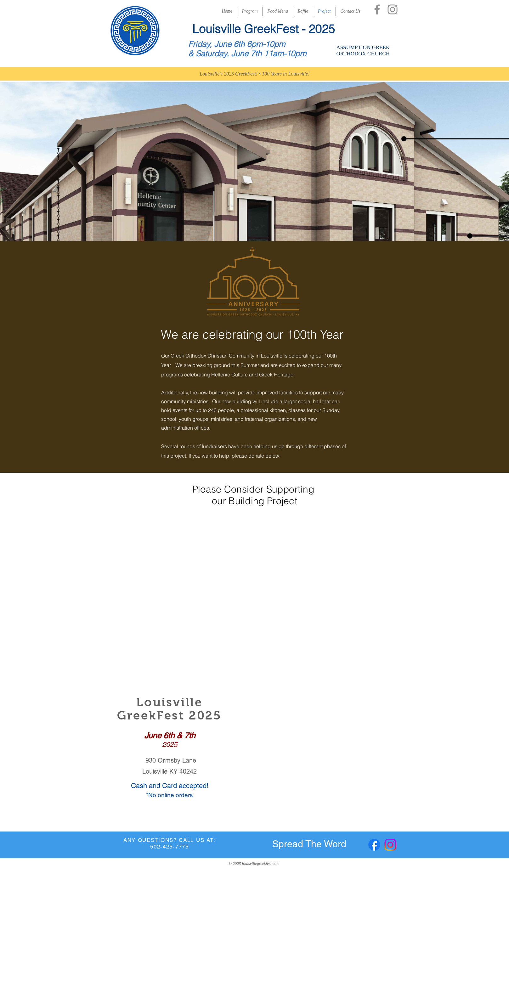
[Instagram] (392, 9)
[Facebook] (377, 9)
